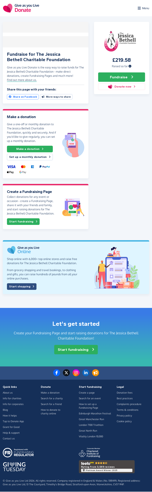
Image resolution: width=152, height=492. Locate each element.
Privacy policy (124, 415)
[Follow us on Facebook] (56, 375)
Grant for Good (11, 427)
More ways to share (56, 97)
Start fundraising (23, 222)
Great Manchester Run (91, 419)
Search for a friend (51, 404)
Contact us (9, 438)
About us (8, 392)
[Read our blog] (95, 375)
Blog (5, 410)
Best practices (125, 398)
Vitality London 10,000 (91, 436)
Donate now (121, 87)
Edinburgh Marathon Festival (95, 413)
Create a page (87, 392)
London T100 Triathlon (91, 425)
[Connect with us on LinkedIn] (85, 375)
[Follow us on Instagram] (76, 375)
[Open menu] (143, 8)
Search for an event (90, 398)
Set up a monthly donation (30, 157)
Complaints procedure (129, 404)
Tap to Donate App (13, 421)
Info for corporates (13, 404)
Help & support (11, 433)
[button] (130, 66)
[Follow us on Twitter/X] (66, 375)
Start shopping (21, 287)
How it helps (10, 415)
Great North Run (88, 430)
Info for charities (12, 398)
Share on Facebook (23, 97)
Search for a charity (52, 398)
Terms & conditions (127, 410)
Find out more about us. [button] (22, 80)
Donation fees (125, 392)
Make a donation (29, 149)
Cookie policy (124, 421)
